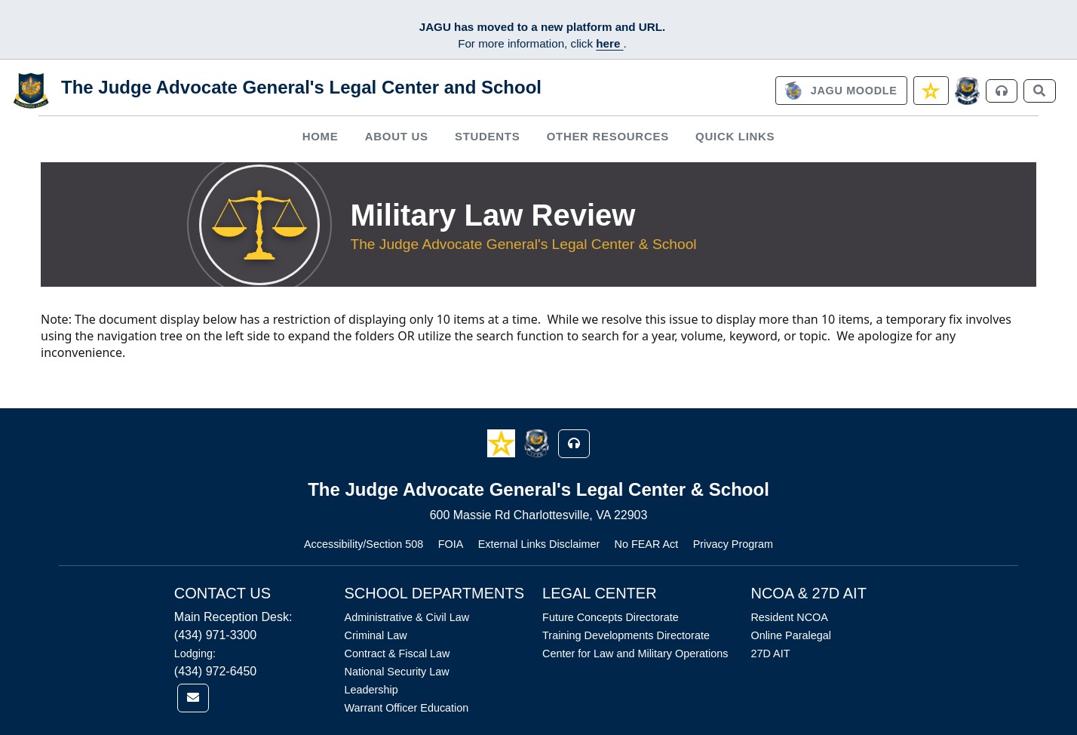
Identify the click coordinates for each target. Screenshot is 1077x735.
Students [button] (487, 136)
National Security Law (397, 672)
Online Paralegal (790, 635)
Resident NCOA (788, 617)
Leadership (371, 690)
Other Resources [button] (608, 136)
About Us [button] (396, 136)
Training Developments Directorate (626, 635)
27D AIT (770, 653)
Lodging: (195, 653)
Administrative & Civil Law (407, 617)
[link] (841, 90)
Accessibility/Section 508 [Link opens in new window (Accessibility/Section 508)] (363, 544)
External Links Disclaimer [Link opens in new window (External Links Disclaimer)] (539, 544)
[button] (502, 442)
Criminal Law (376, 635)
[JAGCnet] (967, 91)
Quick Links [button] (735, 136)
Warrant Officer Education (407, 708)
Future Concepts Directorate (610, 617)
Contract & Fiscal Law (397, 653)
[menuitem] (320, 136)
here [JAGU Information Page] (609, 43)
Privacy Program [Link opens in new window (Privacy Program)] (733, 544)
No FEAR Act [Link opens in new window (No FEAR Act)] (647, 544)
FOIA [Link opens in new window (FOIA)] (451, 544)
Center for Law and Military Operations (635, 653)
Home (320, 136)
